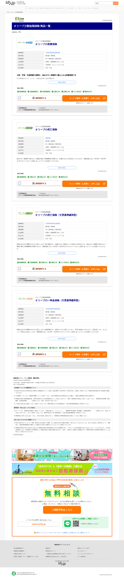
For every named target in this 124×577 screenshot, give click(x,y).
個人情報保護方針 (18, 546)
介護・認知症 (32, 8)
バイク (69, 8)
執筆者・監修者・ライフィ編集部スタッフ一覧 (26, 554)
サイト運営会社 (81, 554)
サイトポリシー (81, 549)
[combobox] (104, 3)
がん (24, 8)
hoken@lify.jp (38, 521)
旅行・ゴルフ (92, 8)
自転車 (76, 8)
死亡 (13, 8)
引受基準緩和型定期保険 (52, 221)
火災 (100, 8)
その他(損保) (108, 8)
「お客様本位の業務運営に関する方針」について (58, 551)
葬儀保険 (48, 137)
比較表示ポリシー (50, 549)
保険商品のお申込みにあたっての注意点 (56, 554)
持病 (48, 8)
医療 (18, 8)
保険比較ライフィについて (62, 542)
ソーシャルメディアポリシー (84, 551)
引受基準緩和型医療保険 (52, 52)
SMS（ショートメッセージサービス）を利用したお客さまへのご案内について (63, 531)
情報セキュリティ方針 (83, 546)
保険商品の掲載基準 (19, 549)
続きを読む (62, 82)
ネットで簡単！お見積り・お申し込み (84, 98)
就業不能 (42, 8)
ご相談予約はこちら (62, 506)
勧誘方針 (48, 546)
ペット (83, 8)
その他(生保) (57, 8)
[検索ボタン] (115, 3)
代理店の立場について (19, 551)
